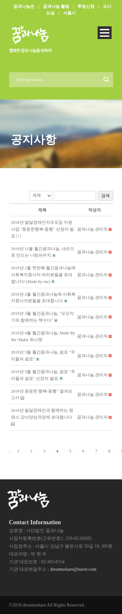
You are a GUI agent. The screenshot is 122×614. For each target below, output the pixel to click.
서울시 (69, 12)
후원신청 (85, 6)
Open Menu (105, 32)
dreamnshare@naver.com (73, 569)
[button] (92, 229)
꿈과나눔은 (23, 6)
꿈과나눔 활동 (56, 6)
